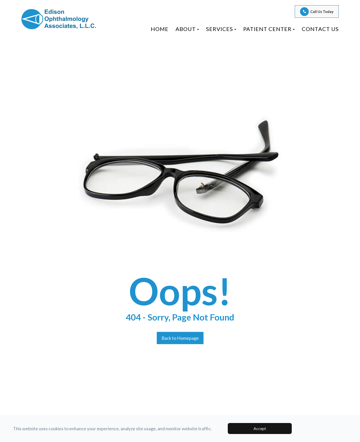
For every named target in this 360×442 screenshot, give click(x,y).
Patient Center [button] (269, 29)
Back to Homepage (180, 337)
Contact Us (320, 29)
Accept (260, 428)
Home (159, 29)
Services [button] (221, 29)
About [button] (187, 29)
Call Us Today (322, 11)
